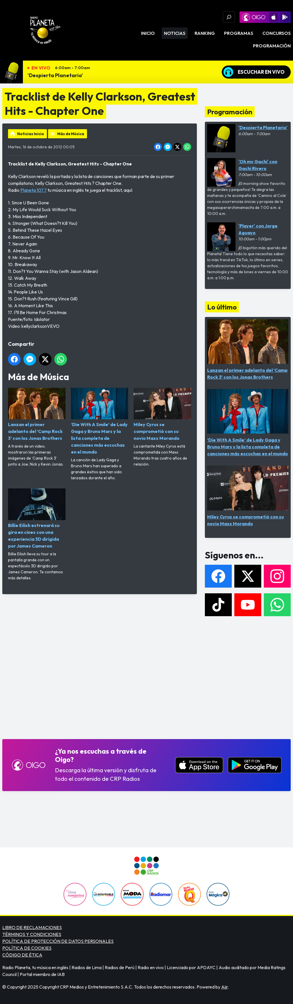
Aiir (224, 987)
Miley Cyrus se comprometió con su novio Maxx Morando (162, 414)
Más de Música (70, 133)
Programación (272, 46)
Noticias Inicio (30, 133)
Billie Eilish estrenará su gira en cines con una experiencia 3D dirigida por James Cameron (37, 518)
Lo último (222, 307)
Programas (238, 33)
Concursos (276, 33)
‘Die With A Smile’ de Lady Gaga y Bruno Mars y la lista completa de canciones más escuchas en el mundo (99, 421)
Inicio (148, 33)
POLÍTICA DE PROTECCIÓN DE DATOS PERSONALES (58, 941)
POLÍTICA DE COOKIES (27, 948)
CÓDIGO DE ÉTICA (22, 955)
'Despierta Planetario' (55, 75)
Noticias (174, 33)
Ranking (205, 33)
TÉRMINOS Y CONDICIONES (31, 934)
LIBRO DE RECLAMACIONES (32, 927)
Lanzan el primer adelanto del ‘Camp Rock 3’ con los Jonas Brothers (37, 414)
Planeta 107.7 (33, 190)
